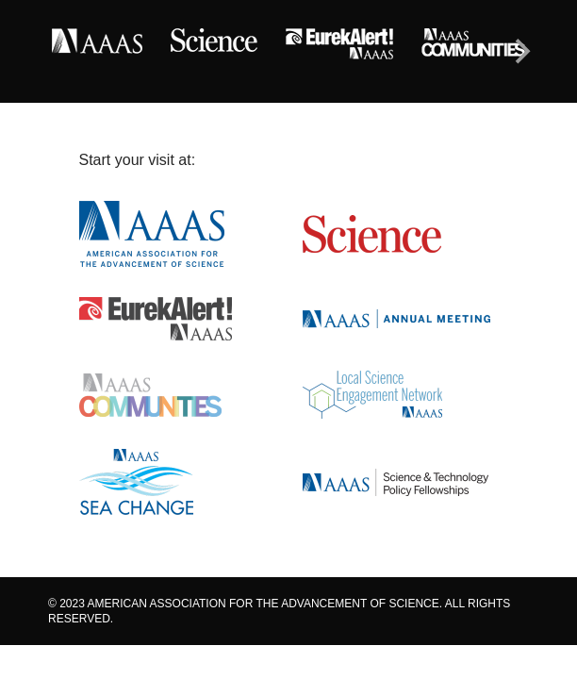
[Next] (520, 52)
